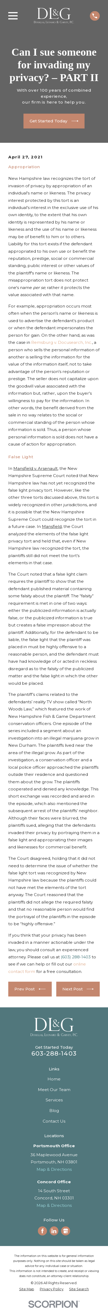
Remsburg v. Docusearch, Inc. (61, 342)
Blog (54, 1110)
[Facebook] (42, 1231)
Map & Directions (54, 1169)
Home (54, 1079)
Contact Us (54, 1121)
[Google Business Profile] (65, 1231)
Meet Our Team (54, 1089)
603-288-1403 (54, 1053)
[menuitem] (26, 1289)
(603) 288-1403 (76, 956)
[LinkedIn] (53, 1231)
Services (54, 1099)
